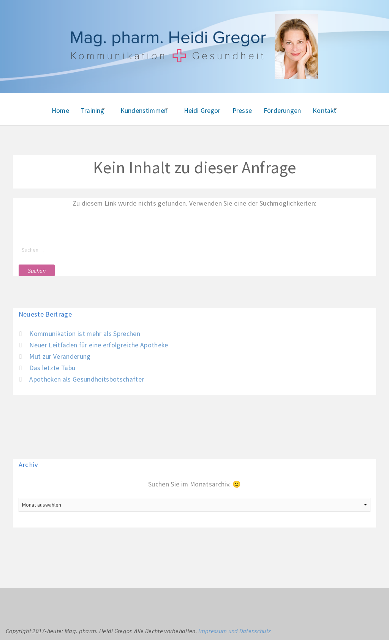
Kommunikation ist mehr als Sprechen (84, 330)
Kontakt (334, 108)
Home (43, 108)
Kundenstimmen (137, 108)
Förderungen (289, 108)
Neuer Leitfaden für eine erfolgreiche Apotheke (98, 341)
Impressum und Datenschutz (234, 626)
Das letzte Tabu (52, 364)
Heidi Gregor (202, 108)
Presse (245, 108)
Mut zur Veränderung (59, 352)
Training (79, 108)
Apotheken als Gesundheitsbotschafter (86, 375)
